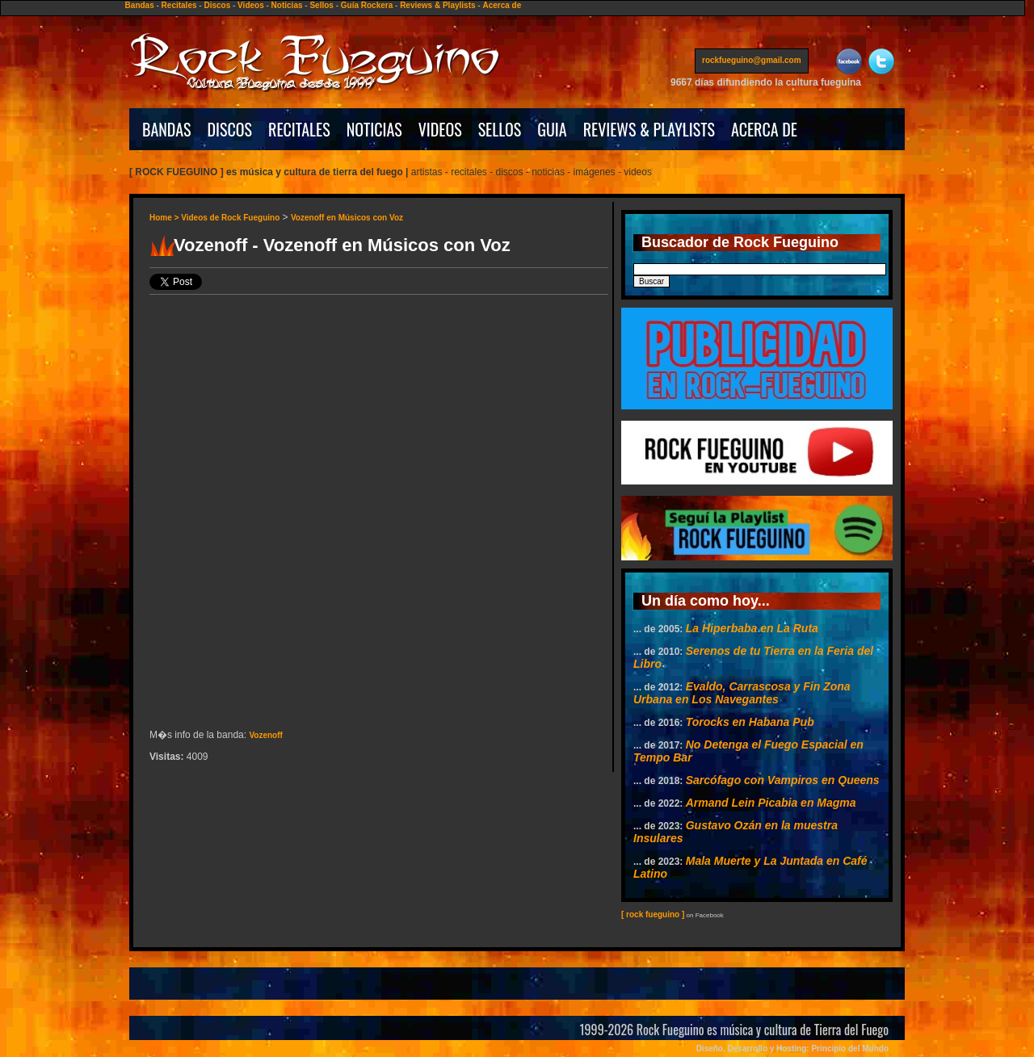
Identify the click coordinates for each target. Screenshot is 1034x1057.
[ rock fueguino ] (652, 914)
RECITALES (299, 129)
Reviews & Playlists (437, 5)
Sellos (321, 5)
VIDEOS (440, 129)
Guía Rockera (367, 5)
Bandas (139, 5)
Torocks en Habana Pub (750, 721)
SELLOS (500, 129)
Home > (165, 217)
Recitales (179, 5)
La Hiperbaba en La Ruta (752, 628)
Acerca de (501, 5)
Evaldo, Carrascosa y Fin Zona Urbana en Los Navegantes (742, 693)
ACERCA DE (764, 129)
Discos (217, 5)
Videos (250, 5)
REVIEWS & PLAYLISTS (649, 129)
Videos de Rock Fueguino (230, 217)
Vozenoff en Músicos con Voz (347, 217)
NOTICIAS (374, 129)
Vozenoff (265, 735)
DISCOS (230, 129)
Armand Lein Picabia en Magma (771, 802)
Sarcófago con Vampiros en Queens (783, 780)
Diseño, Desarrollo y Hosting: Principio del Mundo (792, 1048)
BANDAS (166, 129)
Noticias (287, 5)
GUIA (551, 129)
